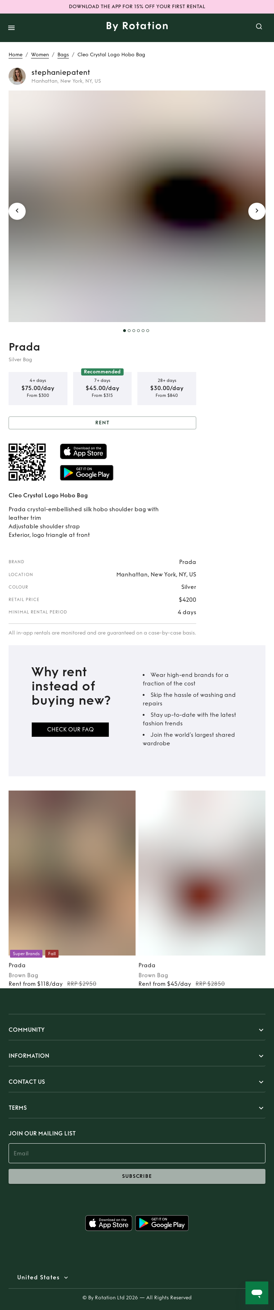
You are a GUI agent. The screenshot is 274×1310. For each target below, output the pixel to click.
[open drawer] (11, 28)
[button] (137, 1030)
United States (38, 1278)
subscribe (137, 1176)
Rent (102, 423)
